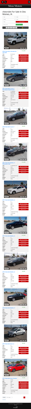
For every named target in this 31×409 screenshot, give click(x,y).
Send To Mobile (23, 96)
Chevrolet (4, 399)
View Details (23, 60)
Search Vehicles (22, 21)
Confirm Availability (23, 55)
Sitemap (15, 404)
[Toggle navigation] (29, 2)
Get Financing (23, 57)
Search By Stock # (19, 24)
